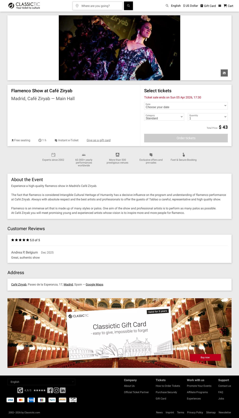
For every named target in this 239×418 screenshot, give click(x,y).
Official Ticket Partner (136, 392)
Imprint (170, 412)
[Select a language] (41, 382)
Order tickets (186, 138)
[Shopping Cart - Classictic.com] (228, 6)
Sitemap (211, 412)
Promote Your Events (199, 385)
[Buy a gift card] (119, 333)
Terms (180, 412)
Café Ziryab (19, 284)
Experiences (194, 398)
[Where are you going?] (100, 4)
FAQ (220, 392)
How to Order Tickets (168, 385)
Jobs (221, 398)
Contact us (224, 385)
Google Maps (94, 284)
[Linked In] (63, 391)
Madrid (68, 284)
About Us (129, 385)
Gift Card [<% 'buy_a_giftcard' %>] (208, 6)
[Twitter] (56, 391)
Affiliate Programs (197, 392)
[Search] (128, 5)
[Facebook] (20, 390)
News (159, 412)
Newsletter (225, 412)
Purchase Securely (166, 392)
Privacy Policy (195, 412)
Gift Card (161, 398)
